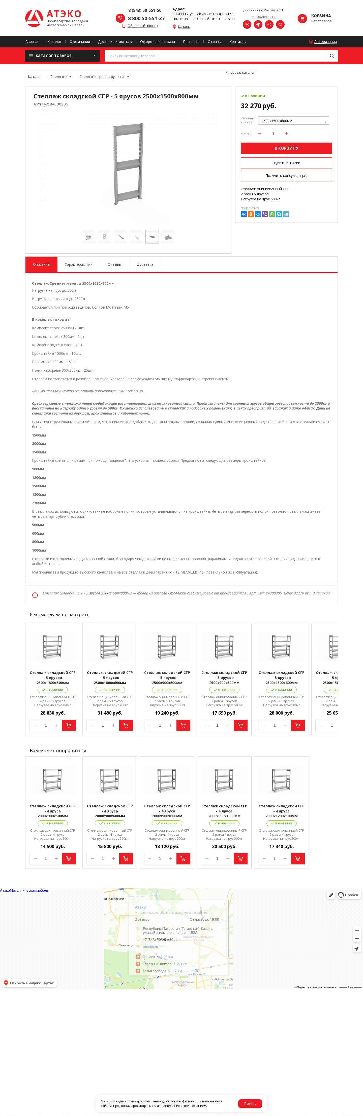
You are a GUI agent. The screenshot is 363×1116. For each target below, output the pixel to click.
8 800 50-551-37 (146, 18)
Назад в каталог (242, 72)
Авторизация (325, 42)
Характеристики (79, 264)
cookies (130, 1101)
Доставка (145, 264)
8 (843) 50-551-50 (144, 10)
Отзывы (115, 264)
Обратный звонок (143, 26)
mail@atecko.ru (264, 16)
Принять (250, 1103)
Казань (184, 27)
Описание (41, 264)
